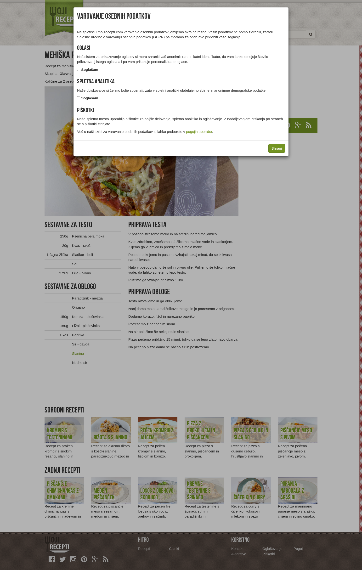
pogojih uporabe (199, 132)
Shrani (277, 148)
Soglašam (89, 70)
